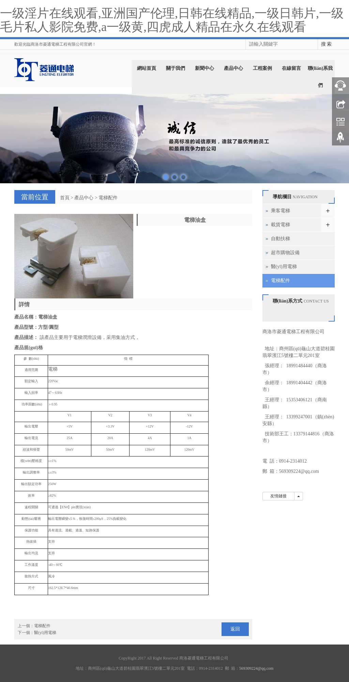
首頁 (65, 197)
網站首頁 (146, 68)
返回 (235, 629)
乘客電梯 (280, 210)
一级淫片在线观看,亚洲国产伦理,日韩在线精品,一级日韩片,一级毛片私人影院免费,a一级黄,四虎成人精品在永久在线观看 (172, 20)
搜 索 (326, 44)
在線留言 (291, 68)
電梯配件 (108, 197)
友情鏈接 (278, 496)
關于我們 (175, 68)
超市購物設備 (285, 252)
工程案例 (262, 68)
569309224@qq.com (299, 471)
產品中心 (233, 68)
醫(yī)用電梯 (45, 632)
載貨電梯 (280, 224)
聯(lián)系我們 (320, 77)
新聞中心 (204, 68)
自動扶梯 (280, 238)
